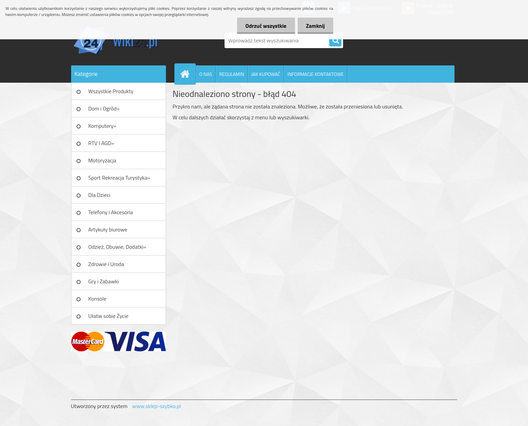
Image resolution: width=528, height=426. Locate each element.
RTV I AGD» (101, 143)
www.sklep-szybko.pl (156, 406)
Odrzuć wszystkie (266, 26)
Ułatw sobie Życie (108, 316)
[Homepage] (188, 73)
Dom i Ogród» (104, 108)
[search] (335, 40)
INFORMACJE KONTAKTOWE (316, 74)
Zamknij (315, 26)
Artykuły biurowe (107, 229)
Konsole (97, 299)
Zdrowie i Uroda (106, 264)
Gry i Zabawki (103, 281)
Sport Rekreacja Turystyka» (119, 178)
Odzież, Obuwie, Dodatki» (117, 247)
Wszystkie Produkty (110, 91)
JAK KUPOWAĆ (265, 74)
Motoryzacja (102, 160)
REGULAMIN (231, 74)
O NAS (205, 74)
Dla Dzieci (99, 195)
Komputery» (102, 126)
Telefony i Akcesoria (110, 212)
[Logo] (117, 40)
